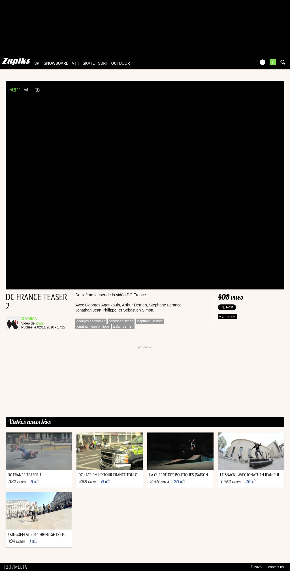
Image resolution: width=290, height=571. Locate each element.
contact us (276, 567)
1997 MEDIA (17, 567)
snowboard (56, 63)
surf (103, 63)
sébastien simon (121, 321)
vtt (75, 63)
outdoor (120, 63)
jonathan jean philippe (93, 326)
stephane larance (150, 321)
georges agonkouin (90, 321)
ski (37, 63)
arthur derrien (123, 326)
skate (89, 63)
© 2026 (256, 567)
